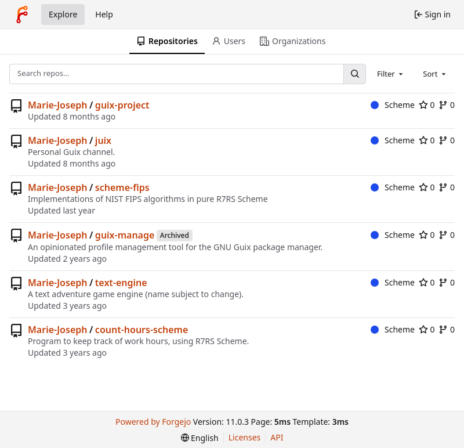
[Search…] (354, 74)
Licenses (245, 437)
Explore (63, 14)
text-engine (121, 282)
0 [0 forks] (446, 104)
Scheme (393, 104)
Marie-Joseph (57, 105)
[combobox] (391, 74)
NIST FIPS (123, 198)
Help (104, 14)
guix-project (122, 105)
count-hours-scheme (141, 329)
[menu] (200, 437)
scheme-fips (122, 187)
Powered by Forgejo (153, 421)
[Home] (22, 14)
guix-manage (125, 235)
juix (103, 140)
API (276, 437)
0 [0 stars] (427, 104)
